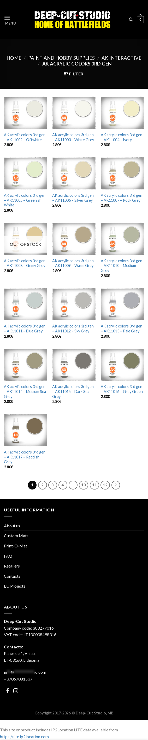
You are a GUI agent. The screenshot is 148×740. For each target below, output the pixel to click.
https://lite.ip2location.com (24, 736)
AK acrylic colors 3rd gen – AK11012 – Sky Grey (73, 328)
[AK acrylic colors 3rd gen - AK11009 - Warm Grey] (74, 239)
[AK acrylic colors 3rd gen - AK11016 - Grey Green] (122, 365)
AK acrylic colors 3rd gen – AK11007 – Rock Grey (121, 197)
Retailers (12, 565)
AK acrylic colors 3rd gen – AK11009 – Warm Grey (73, 263)
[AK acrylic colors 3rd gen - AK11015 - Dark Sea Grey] (74, 365)
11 (94, 484)
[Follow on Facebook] (7, 691)
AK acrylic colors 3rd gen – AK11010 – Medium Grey (121, 266)
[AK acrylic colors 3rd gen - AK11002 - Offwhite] (25, 113)
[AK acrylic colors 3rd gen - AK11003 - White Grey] (74, 113)
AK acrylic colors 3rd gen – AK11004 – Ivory (121, 137)
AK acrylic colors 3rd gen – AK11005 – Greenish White (24, 200)
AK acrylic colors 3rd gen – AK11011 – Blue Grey (24, 328)
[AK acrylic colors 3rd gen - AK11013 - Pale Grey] (122, 304)
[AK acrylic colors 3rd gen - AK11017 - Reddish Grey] (25, 430)
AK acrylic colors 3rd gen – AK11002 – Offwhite (24, 137)
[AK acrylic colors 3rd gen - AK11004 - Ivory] (122, 113)
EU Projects (14, 585)
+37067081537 (18, 678)
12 (105, 484)
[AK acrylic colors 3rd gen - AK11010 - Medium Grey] (122, 239)
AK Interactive (121, 58)
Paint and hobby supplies (61, 58)
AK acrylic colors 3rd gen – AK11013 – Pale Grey (121, 328)
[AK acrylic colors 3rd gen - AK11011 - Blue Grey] (25, 304)
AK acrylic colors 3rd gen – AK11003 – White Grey (73, 137)
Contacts (12, 576)
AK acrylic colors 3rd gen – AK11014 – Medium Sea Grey (25, 391)
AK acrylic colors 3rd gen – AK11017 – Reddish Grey (24, 457)
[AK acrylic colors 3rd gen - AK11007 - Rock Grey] (122, 173)
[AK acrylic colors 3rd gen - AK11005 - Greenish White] (25, 173)
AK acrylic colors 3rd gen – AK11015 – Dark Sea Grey (73, 391)
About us (12, 525)
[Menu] (10, 19)
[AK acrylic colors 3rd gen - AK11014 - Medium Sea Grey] (25, 365)
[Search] (131, 20)
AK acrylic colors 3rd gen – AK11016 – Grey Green (122, 389)
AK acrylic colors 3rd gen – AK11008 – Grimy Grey (24, 263)
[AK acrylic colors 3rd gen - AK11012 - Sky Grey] (74, 304)
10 (83, 484)
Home (14, 58)
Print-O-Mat (15, 545)
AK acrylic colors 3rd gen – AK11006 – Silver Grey (73, 197)
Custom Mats (16, 535)
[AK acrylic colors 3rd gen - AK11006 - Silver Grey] (74, 173)
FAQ (8, 555)
